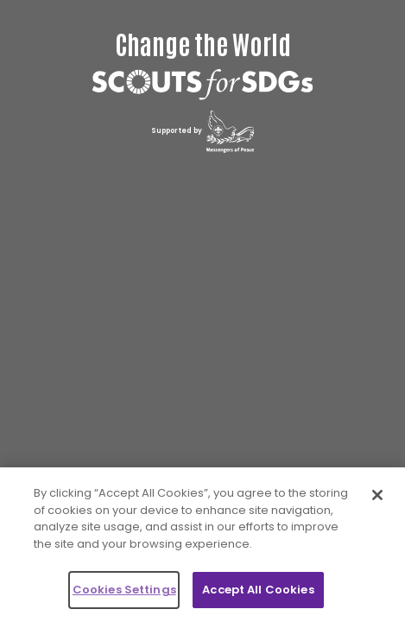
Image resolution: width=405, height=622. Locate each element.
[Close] (377, 495)
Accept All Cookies (257, 589)
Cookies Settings (124, 589)
